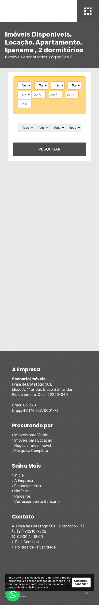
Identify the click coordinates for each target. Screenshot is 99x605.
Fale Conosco (25, 542)
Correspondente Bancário (36, 501)
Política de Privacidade (34, 547)
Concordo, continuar (81, 582)
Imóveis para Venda (30, 435)
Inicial (18, 475)
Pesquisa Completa (30, 450)
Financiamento (26, 486)
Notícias (20, 491)
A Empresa (22, 480)
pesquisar (49, 149)
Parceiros (21, 496)
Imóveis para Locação (32, 440)
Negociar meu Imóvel (31, 445)
